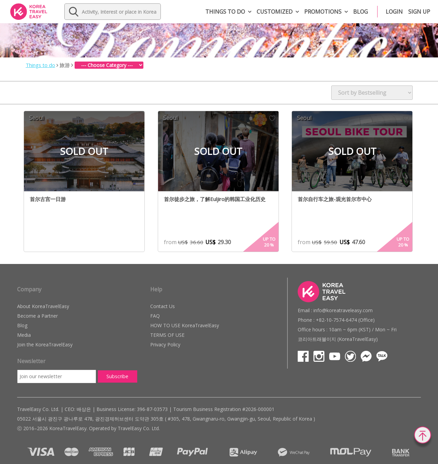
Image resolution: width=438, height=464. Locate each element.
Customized (275, 11)
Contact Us (162, 306)
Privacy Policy (165, 344)
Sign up (419, 11)
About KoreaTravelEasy (43, 306)
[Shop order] (372, 92)
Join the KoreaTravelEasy (45, 344)
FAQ (155, 316)
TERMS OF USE (167, 335)
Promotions (323, 11)
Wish (138, 118)
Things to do (225, 11)
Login (394, 11)
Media (24, 335)
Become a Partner (37, 316)
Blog (360, 11)
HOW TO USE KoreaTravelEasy (184, 325)
